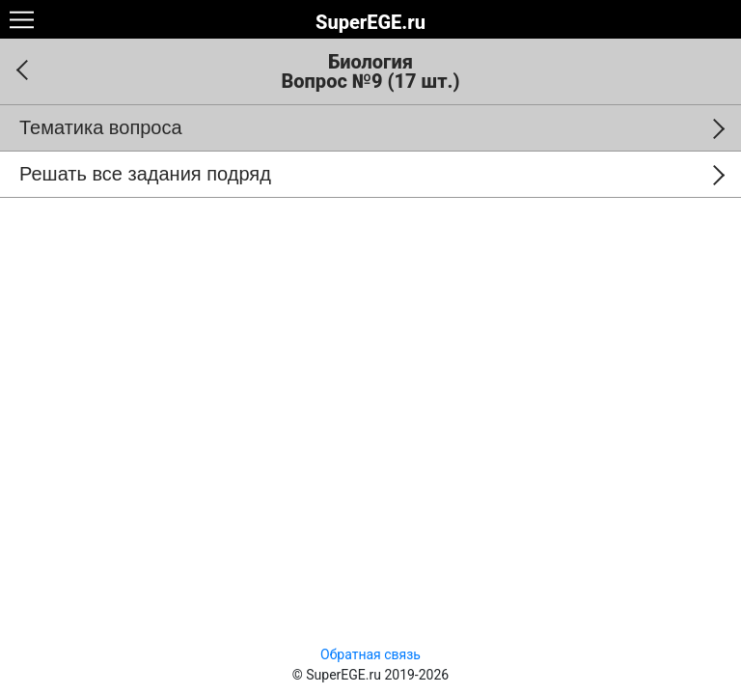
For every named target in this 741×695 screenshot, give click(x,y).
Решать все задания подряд (145, 173)
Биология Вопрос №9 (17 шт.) (370, 71)
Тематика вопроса (100, 127)
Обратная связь (370, 654)
